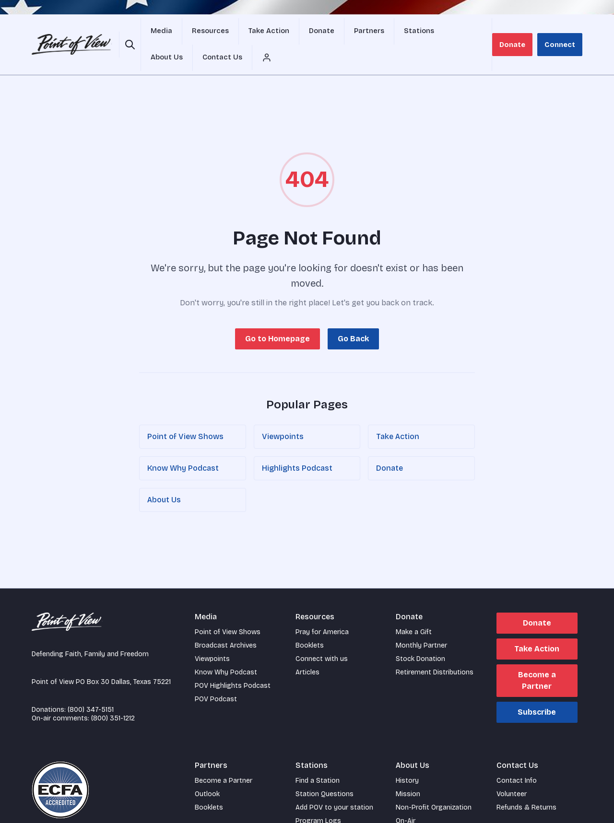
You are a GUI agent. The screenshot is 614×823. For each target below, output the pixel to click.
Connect (562, 33)
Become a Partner (537, 658)
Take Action (397, 414)
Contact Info (516, 758)
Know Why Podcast (183, 446)
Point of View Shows (185, 414)
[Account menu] (489, 33)
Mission (408, 772)
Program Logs (318, 799)
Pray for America (322, 610)
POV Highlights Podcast (233, 664)
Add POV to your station (334, 785)
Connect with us (321, 637)
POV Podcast (216, 677)
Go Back (353, 316)
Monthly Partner (421, 623)
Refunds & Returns (526, 785)
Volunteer (511, 772)
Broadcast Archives (226, 623)
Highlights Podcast (297, 446)
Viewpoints (283, 414)
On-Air (405, 799)
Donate (519, 33)
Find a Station (317, 758)
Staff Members (419, 812)
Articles (307, 650)
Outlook (207, 772)
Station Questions (324, 772)
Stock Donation (420, 637)
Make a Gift (414, 610)
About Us (164, 477)
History (407, 758)
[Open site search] (128, 33)
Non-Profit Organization (434, 785)
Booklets (309, 623)
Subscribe (537, 690)
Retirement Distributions (434, 650)
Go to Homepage (277, 316)
